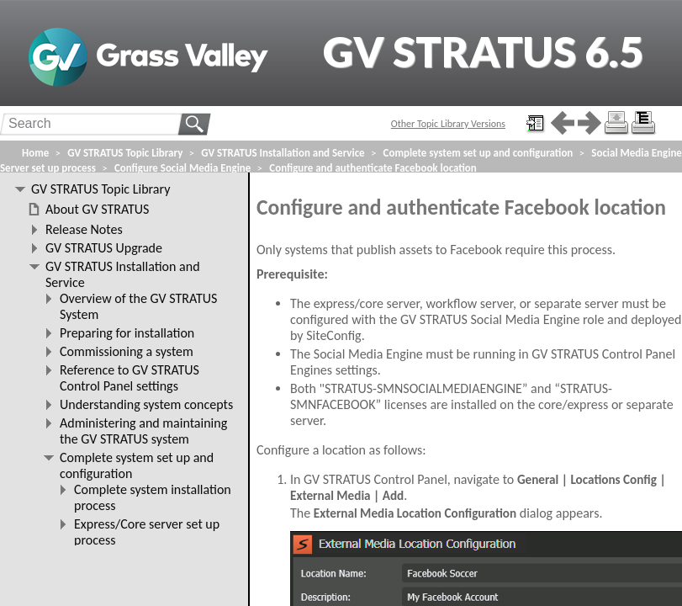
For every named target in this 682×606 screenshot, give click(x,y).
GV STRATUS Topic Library (124, 152)
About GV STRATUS (97, 209)
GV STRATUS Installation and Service (282, 152)
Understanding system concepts (146, 404)
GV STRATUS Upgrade (103, 248)
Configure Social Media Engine (182, 168)
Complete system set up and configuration (478, 152)
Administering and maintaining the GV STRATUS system (143, 431)
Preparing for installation (127, 333)
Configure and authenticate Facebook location (372, 168)
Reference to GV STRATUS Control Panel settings (129, 378)
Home (35, 152)
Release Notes (84, 229)
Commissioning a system (126, 351)
